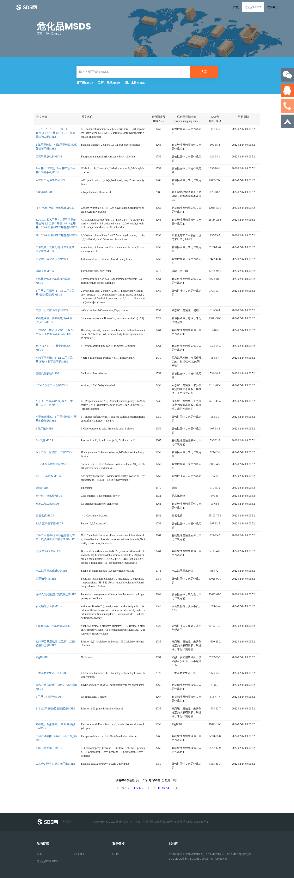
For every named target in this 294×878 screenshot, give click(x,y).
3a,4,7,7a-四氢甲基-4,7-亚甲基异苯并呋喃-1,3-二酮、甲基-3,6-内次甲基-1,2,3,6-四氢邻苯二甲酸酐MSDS (56, 223)
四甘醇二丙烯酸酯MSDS (50, 180)
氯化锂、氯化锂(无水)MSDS (52, 259)
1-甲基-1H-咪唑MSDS (48, 696)
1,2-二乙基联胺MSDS (48, 476)
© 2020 (54, 822)
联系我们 (273, 7)
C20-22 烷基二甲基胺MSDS (52, 385)
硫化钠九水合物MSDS (49, 606)
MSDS (115, 854)
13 (163, 788)
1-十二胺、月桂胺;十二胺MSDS (54, 452)
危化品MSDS (253, 7)
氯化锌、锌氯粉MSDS (49, 495)
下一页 (174, 788)
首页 (236, 7)
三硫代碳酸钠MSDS (47, 373)
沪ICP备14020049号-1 (195, 821)
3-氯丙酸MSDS (44, 428)
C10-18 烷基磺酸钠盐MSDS (52, 464)
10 (151, 788)
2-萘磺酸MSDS (44, 192)
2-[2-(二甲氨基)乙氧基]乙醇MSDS (56, 708)
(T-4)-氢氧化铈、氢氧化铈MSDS (55, 207)
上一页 (120, 788)
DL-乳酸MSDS (44, 440)
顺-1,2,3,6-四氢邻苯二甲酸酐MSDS (56, 235)
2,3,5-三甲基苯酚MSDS (49, 523)
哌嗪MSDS (42, 487)
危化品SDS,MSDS (47, 861)
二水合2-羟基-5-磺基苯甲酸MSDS (56, 763)
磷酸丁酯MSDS (45, 270)
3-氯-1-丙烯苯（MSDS (49, 748)
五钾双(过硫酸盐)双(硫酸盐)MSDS (56, 594)
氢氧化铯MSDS (45, 515)
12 (159, 788)
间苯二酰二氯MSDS (47, 503)
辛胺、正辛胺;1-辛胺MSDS (52, 310)
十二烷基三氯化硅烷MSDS (51, 570)
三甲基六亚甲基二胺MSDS (51, 673)
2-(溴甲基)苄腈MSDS (48, 551)
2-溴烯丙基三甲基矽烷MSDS (53, 625)
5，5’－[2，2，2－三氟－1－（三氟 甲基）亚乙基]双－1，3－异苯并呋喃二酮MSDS (55, 133)
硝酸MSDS (42, 657)
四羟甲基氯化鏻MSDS (49, 156)
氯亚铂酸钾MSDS (46, 578)
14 (167, 788)
